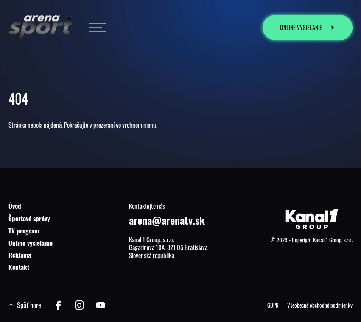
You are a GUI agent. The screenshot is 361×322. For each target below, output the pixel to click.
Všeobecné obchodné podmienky (320, 305)
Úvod (14, 206)
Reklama (19, 254)
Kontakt (18, 267)
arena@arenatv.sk (167, 220)
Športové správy (29, 218)
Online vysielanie (30, 242)
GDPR (273, 305)
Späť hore (24, 305)
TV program (23, 230)
